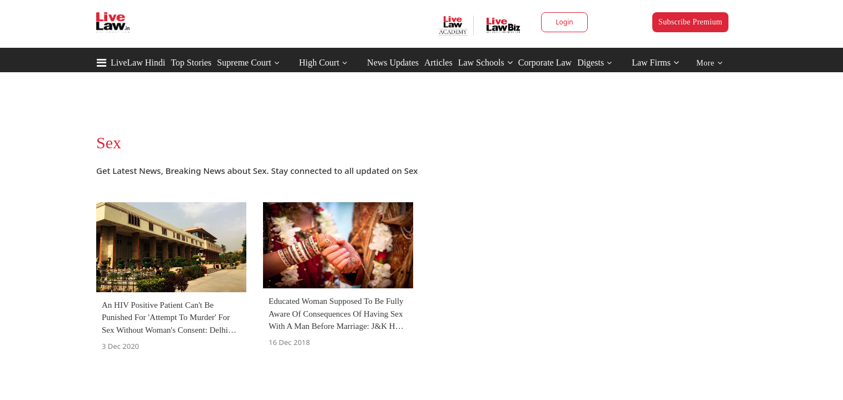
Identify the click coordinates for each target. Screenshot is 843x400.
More (709, 63)
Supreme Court (244, 62)
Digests (590, 62)
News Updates (393, 62)
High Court (319, 62)
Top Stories (191, 62)
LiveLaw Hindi (138, 62)
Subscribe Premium (690, 22)
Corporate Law (545, 62)
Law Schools (485, 62)
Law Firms (655, 62)
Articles (438, 62)
